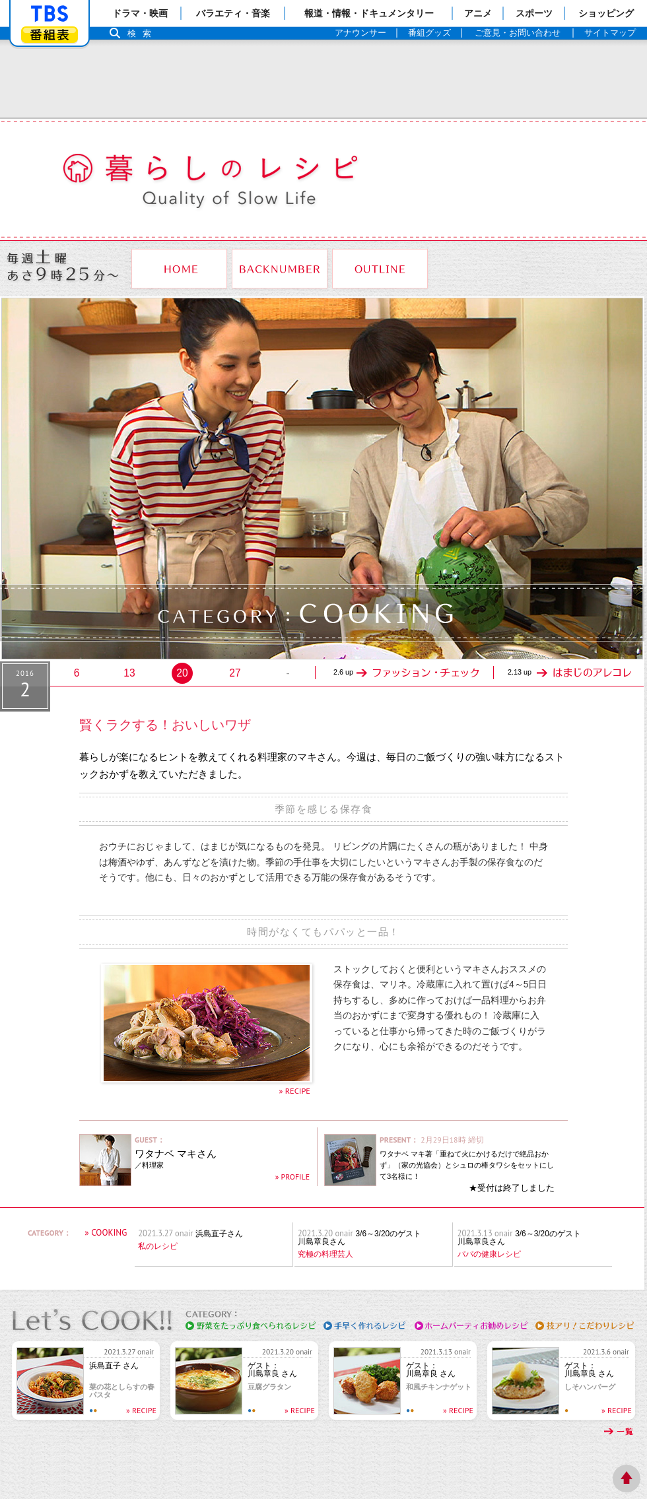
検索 (142, 33)
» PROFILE (292, 1177)
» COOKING (106, 1232)
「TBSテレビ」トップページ (49, 13)
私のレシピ (158, 1246)
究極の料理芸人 (325, 1254)
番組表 (49, 34)
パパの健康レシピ (489, 1254)
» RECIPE (294, 1090)
